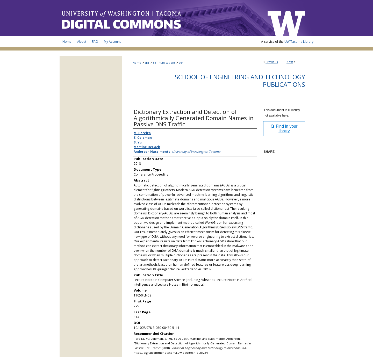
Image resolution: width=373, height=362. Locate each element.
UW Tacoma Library (298, 41)
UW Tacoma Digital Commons (161, 18)
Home (137, 62)
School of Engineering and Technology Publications (240, 81)
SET (147, 62)
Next (289, 62)
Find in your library (284, 128)
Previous (272, 62)
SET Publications (164, 62)
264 (181, 62)
